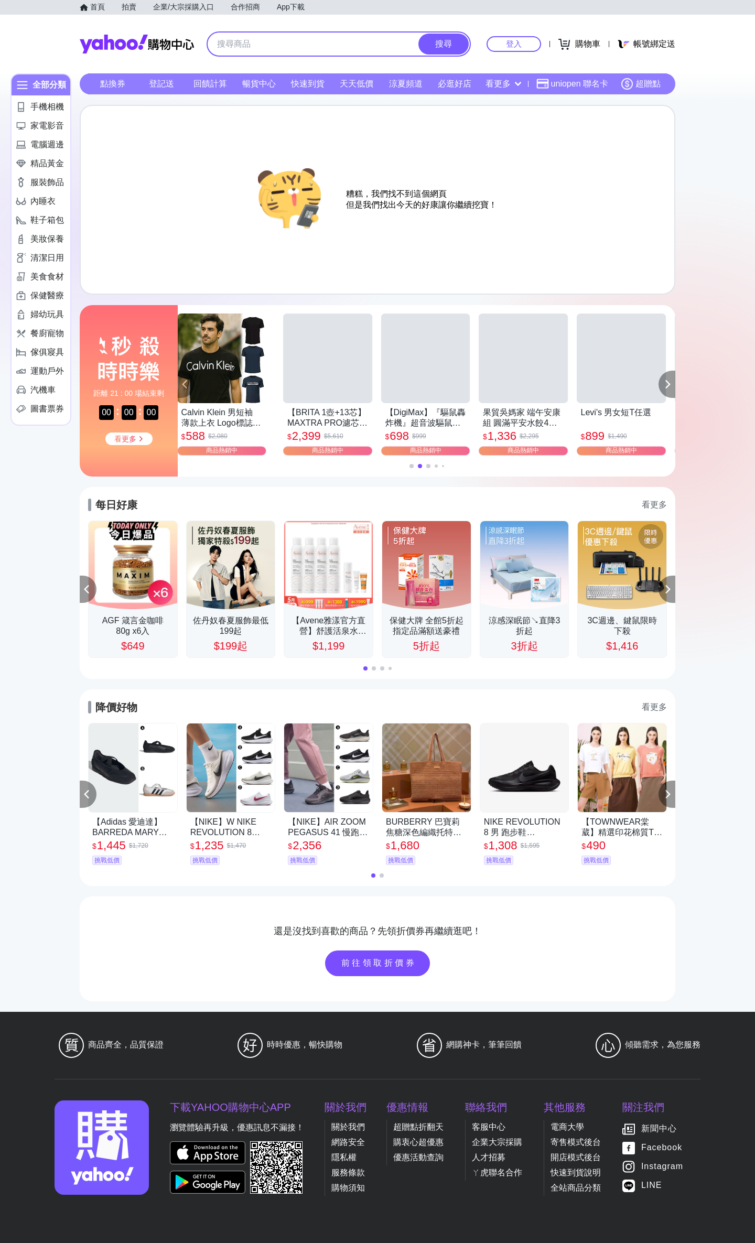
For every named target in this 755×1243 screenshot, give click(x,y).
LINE (651, 1185)
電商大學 (567, 1126)
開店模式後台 (576, 1157)
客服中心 (488, 1126)
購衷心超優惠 (418, 1142)
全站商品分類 (576, 1187)
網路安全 (348, 1142)
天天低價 (356, 83)
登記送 (161, 83)
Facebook (661, 1147)
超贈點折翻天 (418, 1126)
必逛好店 (454, 83)
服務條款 (348, 1172)
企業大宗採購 (497, 1142)
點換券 (112, 83)
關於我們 (348, 1126)
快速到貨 (308, 83)
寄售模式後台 (576, 1142)
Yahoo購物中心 (137, 44)
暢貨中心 (259, 83)
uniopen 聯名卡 (572, 84)
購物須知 (348, 1187)
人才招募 (488, 1157)
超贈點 (641, 84)
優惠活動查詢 (418, 1157)
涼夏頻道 (406, 83)
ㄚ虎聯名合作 (497, 1172)
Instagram (662, 1166)
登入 (514, 43)
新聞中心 (659, 1128)
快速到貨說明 (576, 1172)
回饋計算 (210, 83)
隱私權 (344, 1157)
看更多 (503, 83)
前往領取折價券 (379, 962)
